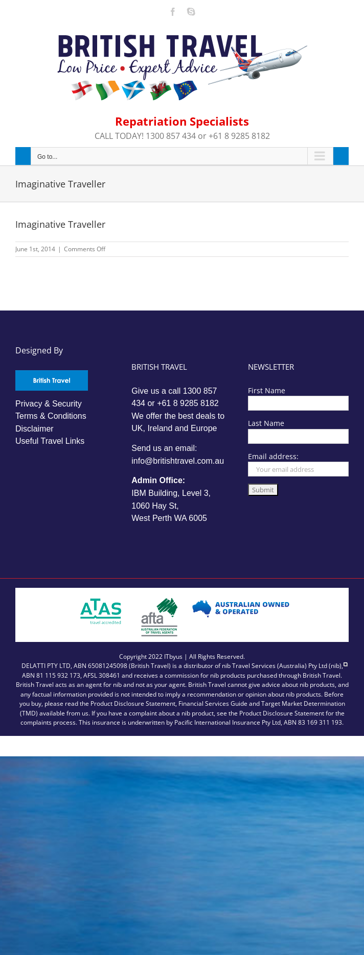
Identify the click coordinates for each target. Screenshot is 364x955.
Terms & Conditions (50, 416)
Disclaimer (34, 428)
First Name (266, 390)
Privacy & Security (48, 403)
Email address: (273, 456)
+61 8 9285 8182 (188, 403)
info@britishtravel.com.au (177, 461)
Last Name (266, 423)
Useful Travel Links (49, 441)
